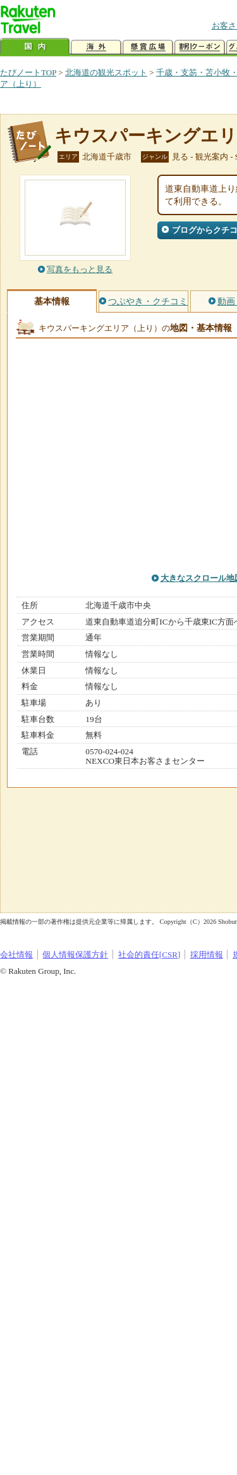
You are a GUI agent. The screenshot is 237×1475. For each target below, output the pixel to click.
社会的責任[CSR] (149, 954)
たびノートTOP (28, 72)
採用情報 (206, 954)
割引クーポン (199, 47)
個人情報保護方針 (75, 954)
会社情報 (16, 954)
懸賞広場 (148, 47)
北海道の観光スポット (106, 72)
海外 (96, 47)
